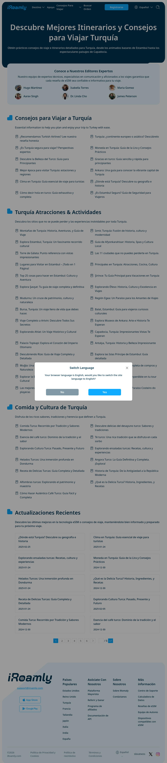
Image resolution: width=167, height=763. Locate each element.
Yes (105, 392)
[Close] (127, 368)
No (62, 392)
